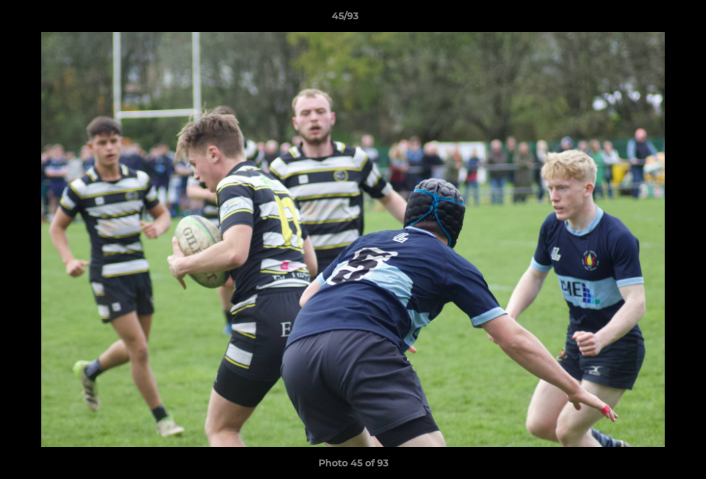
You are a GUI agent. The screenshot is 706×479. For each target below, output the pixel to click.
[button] (650, 19)
